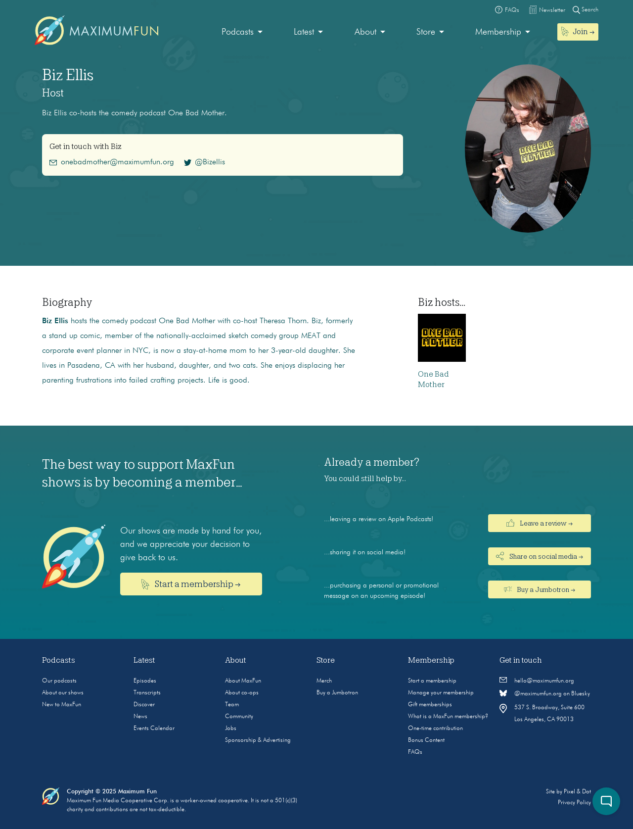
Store (425, 32)
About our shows (63, 693)
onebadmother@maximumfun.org (111, 162)
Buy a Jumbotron (337, 693)
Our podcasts (59, 681)
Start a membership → (191, 584)
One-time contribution (435, 728)
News (140, 717)
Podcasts (238, 32)
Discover (144, 705)
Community (239, 717)
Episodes (145, 681)
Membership (498, 32)
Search (585, 9)
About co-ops (242, 693)
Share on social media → (539, 556)
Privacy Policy (574, 803)
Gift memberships (430, 705)
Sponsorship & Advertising (258, 740)
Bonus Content (426, 740)
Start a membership (432, 681)
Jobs (230, 728)
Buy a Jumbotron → (540, 589)
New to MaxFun (61, 705)
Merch (324, 681)
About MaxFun (243, 681)
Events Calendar (154, 728)
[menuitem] (242, 32)
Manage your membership (441, 693)
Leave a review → (539, 523)
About (365, 32)
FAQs (415, 752)
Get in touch (520, 660)
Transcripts (147, 693)
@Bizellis (205, 162)
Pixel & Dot (577, 792)
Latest (304, 32)
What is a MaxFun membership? (448, 717)
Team (232, 705)
